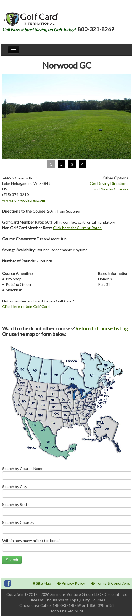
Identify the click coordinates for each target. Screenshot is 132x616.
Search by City (66, 492)
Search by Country (66, 528)
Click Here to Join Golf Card (26, 306)
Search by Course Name (66, 474)
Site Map (42, 583)
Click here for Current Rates (77, 227)
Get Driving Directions (109, 183)
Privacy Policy (71, 583)
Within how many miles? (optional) (66, 546)
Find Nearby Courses (110, 189)
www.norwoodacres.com (23, 200)
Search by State (66, 510)
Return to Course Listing (101, 329)
